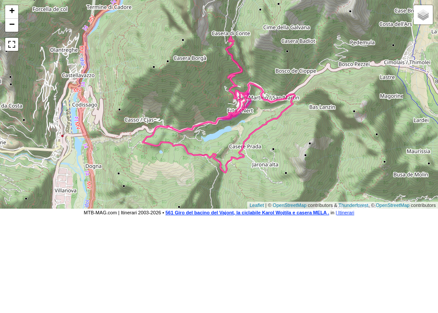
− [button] (12, 25)
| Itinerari (344, 212)
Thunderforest (353, 205)
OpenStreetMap (290, 205)
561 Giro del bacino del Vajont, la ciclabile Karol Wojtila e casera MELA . (247, 212)
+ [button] (12, 11)
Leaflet (256, 205)
